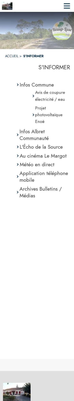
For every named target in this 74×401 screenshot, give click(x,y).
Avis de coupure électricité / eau (50, 95)
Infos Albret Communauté (34, 135)
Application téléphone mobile (44, 176)
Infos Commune (37, 84)
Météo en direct (37, 164)
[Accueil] (7, 6)
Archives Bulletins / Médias (41, 192)
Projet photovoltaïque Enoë (49, 115)
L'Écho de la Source (41, 146)
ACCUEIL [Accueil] (11, 56)
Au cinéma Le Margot (43, 155)
